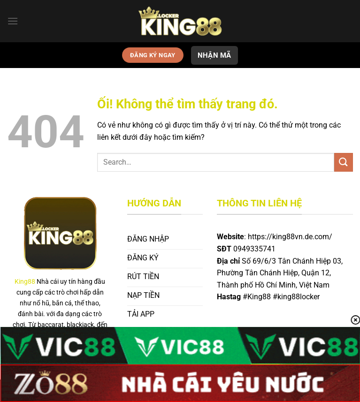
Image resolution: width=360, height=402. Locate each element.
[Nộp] (343, 162)
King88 (25, 282)
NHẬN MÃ (214, 55)
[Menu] (12, 20)
